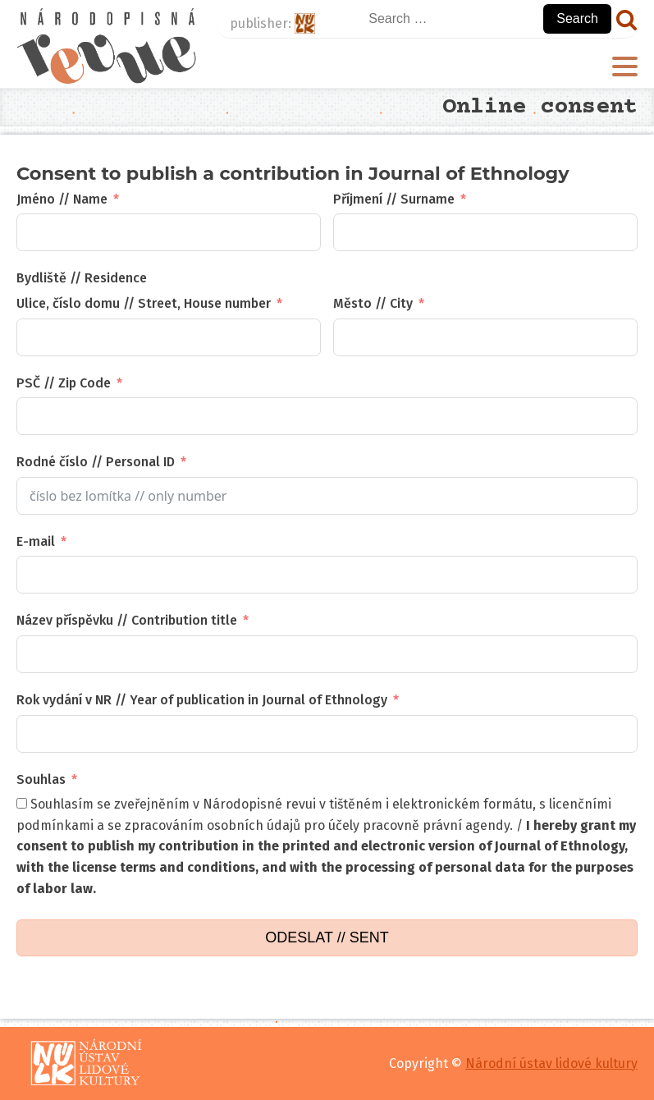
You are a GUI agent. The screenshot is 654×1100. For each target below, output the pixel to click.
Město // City (373, 303)
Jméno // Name (61, 199)
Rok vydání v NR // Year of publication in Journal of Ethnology (201, 700)
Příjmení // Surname (394, 199)
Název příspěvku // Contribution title (126, 620)
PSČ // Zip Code (63, 383)
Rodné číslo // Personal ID (95, 462)
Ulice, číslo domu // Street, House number (143, 303)
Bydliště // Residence (81, 278)
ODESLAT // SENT (326, 937)
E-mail (35, 541)
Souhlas (41, 779)
